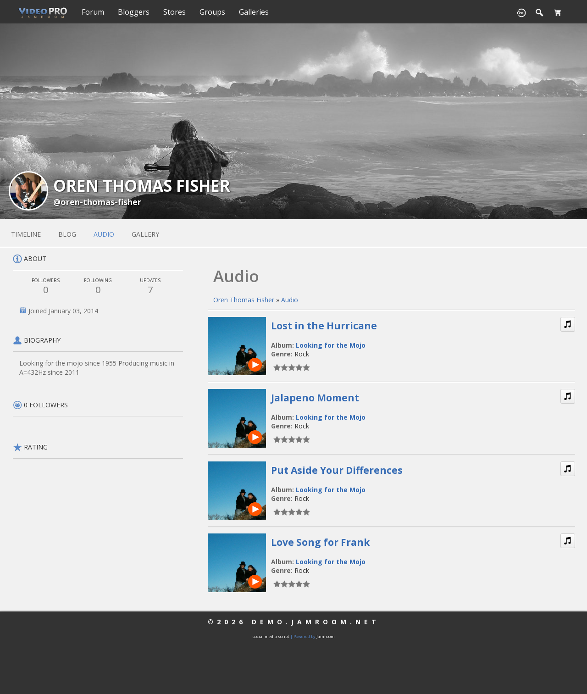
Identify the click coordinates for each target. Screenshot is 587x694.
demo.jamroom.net (316, 621)
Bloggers (134, 12)
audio (104, 234)
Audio (289, 299)
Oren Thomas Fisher (243, 299)
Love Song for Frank (320, 542)
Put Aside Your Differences (337, 470)
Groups (212, 12)
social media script (270, 636)
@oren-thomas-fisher (97, 201)
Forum (93, 12)
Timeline (26, 234)
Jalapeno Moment (315, 397)
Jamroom (325, 636)
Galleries (254, 12)
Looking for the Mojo (330, 345)
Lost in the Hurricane (324, 325)
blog (67, 234)
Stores (174, 12)
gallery (145, 234)
